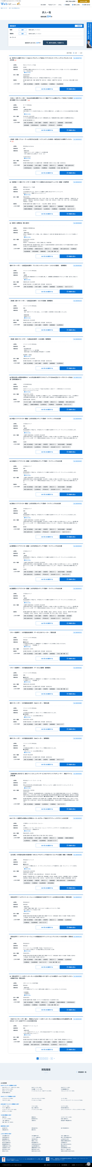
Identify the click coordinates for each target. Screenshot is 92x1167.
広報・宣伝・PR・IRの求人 (7, 1122)
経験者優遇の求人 (6, 1139)
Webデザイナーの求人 (65, 1087)
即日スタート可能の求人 (66, 1149)
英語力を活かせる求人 (36, 1151)
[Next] (54, 1058)
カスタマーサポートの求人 (66, 1117)
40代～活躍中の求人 (65, 1135)
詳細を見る (71, 89)
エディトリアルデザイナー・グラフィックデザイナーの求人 (73, 1109)
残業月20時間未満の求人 (66, 1140)
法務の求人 (34, 1120)
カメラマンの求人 (64, 1106)
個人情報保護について (66, 1164)
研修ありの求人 (5, 1151)
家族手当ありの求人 (36, 1149)
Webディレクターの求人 (37, 1087)
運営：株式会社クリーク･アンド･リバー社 (52, 1164)
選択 (22, 30)
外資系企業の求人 (6, 1137)
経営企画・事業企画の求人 (66, 1120)
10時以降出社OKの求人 (36, 1144)
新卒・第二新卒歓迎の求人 (14, 8)
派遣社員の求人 (5, 1129)
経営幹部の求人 (35, 1118)
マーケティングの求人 (6, 1118)
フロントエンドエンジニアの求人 (38, 1098)
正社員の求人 (5, 1128)
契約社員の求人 (35, 1128)
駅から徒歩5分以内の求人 (66, 1144)
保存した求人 (76, 5)
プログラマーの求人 (6, 1100)
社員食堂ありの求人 (6, 1147)
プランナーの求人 (6, 1106)
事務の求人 (34, 1117)
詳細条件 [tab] (79, 26)
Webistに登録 (84, 1)
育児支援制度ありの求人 (66, 1147)
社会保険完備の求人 (36, 1146)
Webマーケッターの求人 (7, 1090)
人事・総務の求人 (6, 1120)
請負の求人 (34, 1129)
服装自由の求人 (64, 1146)
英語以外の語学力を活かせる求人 (68, 1151)
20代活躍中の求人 (6, 1135)
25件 (76, 53)
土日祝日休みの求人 (65, 1139)
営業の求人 (4, 1117)
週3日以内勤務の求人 (6, 1142)
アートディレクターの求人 (37, 1109)
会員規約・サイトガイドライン (77, 1164)
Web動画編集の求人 (65, 1089)
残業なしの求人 (35, 1140)
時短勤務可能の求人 (6, 1144)
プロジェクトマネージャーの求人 (68, 1090)
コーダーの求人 (64, 1098)
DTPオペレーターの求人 (7, 1111)
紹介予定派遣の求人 (65, 1128)
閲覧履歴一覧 (81, 1072)
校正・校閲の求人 (35, 1107)
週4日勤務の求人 (35, 1142)
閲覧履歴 (67, 5)
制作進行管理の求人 (6, 1092)
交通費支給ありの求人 (6, 1146)
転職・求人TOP (4, 8)
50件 (81, 53)
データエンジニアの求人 (37, 1100)
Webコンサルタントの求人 (7, 1089)
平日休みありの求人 (6, 1140)
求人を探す (43, 4)
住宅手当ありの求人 (6, 1149)
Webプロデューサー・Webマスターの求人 (11, 1087)
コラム (59, 4)
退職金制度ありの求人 (36, 1147)
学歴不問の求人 (35, 1139)
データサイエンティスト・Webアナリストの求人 (42, 1090)
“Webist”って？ (52, 4)
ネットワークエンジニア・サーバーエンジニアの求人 (72, 1100)
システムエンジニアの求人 (7, 1098)
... (49, 1058)
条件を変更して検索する (55, 43)
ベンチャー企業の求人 (36, 1137)
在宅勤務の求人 (64, 1142)
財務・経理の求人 (64, 1118)
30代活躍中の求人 (35, 1135)
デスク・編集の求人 (6, 1107)
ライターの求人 (35, 1106)
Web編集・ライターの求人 (37, 1089)
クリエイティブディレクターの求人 (9, 1109)
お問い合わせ (86, 5)
